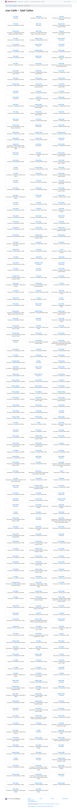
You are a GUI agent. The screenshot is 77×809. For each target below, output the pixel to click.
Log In (65, 1)
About (29, 798)
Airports (43, 1)
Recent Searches (31, 806)
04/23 (52, 806)
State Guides (20, 1)
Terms (40, 798)
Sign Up (68, 1)
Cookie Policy (65, 798)
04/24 (49, 806)
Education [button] (26, 1)
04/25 (46, 806)
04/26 (43, 806)
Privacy (52, 798)
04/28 (37, 806)
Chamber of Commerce (35, 1)
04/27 (40, 806)
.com (10, 2)
